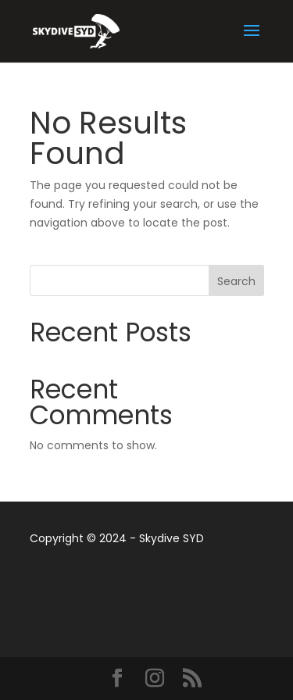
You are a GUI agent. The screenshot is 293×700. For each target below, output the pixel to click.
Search (236, 281)
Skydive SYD (171, 538)
